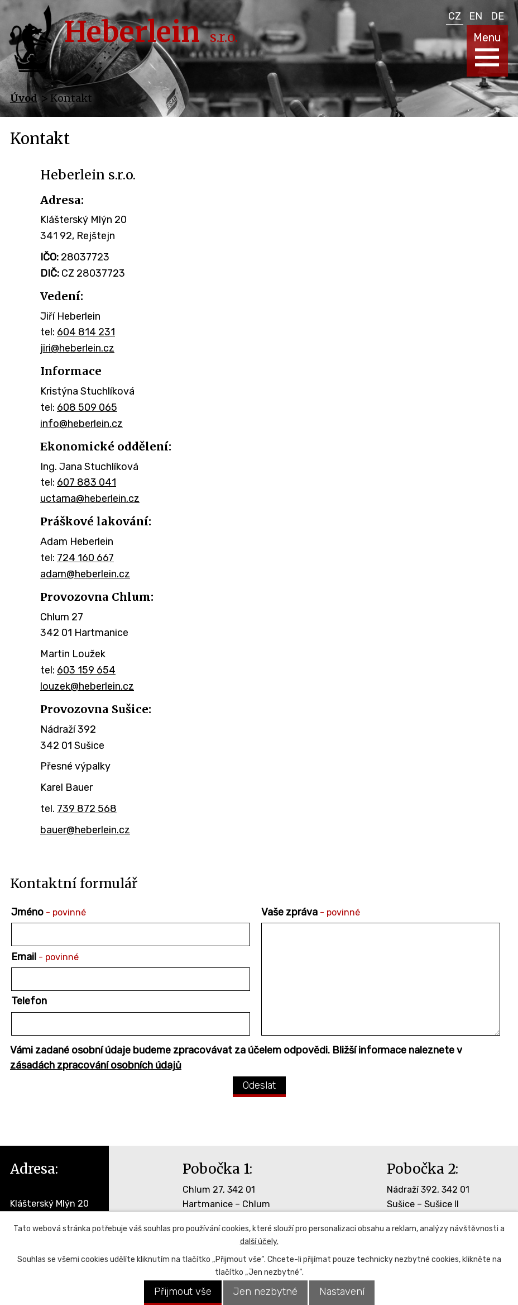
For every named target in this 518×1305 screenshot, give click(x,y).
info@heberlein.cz (81, 423)
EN (475, 16)
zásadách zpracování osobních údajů (95, 1065)
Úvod (23, 98)
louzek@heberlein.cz (87, 686)
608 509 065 (87, 407)
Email (45, 957)
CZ (454, 16)
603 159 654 (86, 670)
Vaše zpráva (310, 912)
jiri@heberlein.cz (77, 348)
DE (497, 16)
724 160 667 (85, 558)
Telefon (29, 1001)
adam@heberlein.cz (85, 574)
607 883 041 (86, 482)
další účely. (259, 1241)
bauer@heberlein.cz (85, 830)
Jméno (48, 912)
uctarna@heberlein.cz (90, 498)
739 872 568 (87, 809)
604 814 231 (86, 332)
